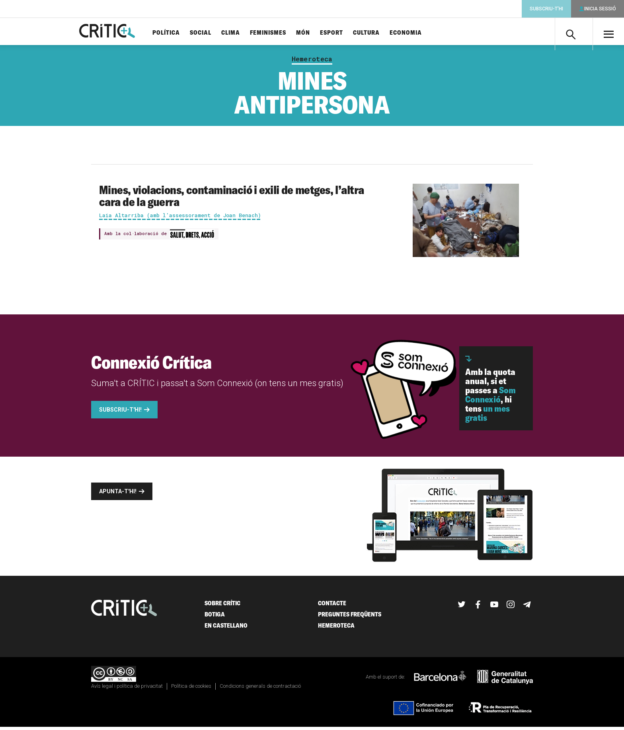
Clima (243, 32)
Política (179, 32)
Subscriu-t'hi (546, 9)
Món (316, 32)
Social (213, 32)
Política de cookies (191, 689)
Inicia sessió (600, 9)
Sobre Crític (222, 606)
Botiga (215, 617)
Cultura (379, 32)
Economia (419, 32)
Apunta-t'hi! (117, 494)
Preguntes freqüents (349, 617)
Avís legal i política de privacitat (127, 689)
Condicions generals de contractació (260, 689)
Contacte (332, 606)
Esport (344, 32)
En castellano (226, 628)
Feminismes (281, 32)
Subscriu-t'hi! (120, 413)
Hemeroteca (312, 62)
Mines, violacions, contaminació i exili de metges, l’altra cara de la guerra (231, 199)
